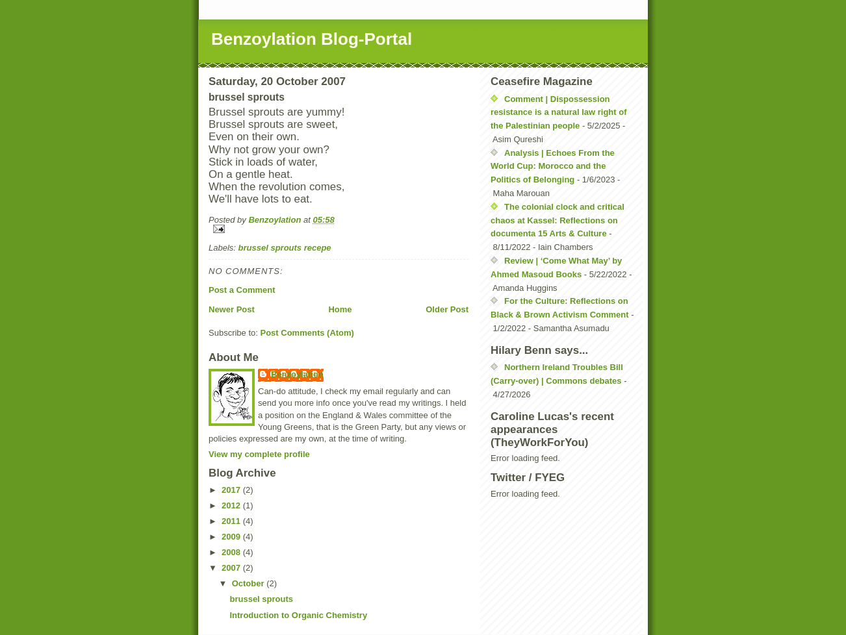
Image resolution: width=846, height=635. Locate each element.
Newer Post (232, 309)
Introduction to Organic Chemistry (298, 615)
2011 (232, 521)
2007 (232, 568)
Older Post (447, 309)
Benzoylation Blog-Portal (311, 39)
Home (340, 309)
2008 (232, 552)
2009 (232, 537)
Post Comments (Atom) (307, 333)
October (249, 583)
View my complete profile (259, 454)
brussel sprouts (261, 599)
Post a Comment (242, 290)
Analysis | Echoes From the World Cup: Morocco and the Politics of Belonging (553, 166)
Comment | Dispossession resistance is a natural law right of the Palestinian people (559, 112)
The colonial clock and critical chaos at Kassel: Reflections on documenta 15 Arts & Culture (557, 220)
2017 (232, 490)
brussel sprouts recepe (284, 248)
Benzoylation (297, 374)
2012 (232, 505)
